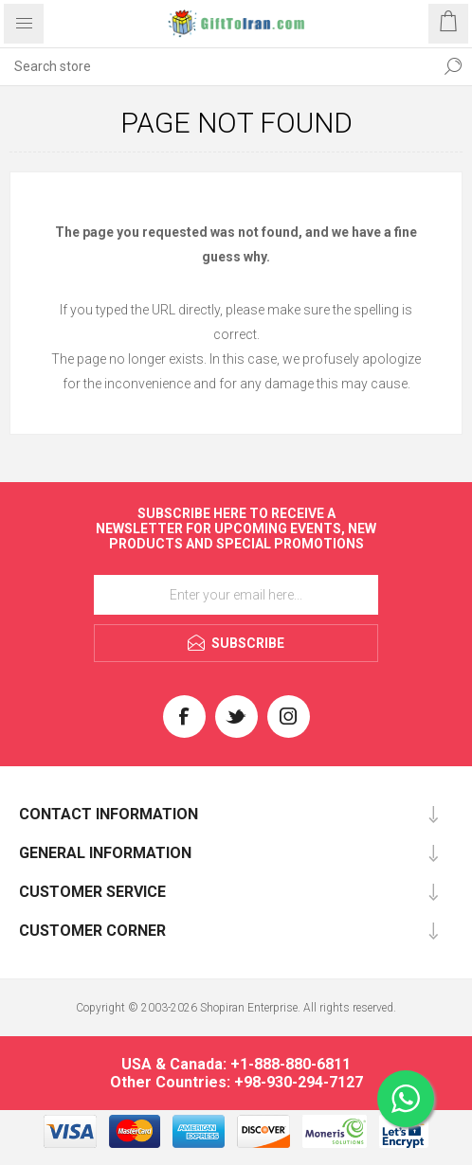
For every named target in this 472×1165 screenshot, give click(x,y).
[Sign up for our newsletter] (236, 595)
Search (453, 66)
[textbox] (217, 66)
